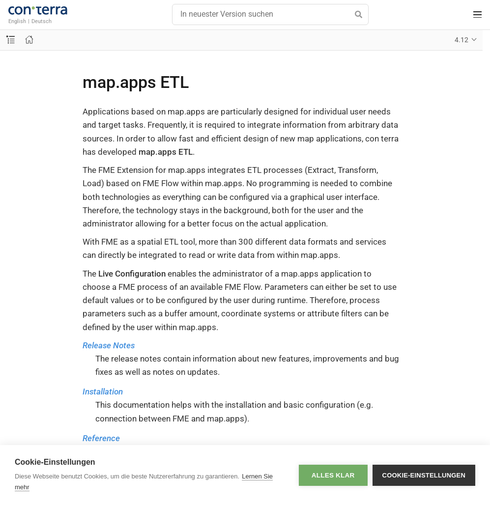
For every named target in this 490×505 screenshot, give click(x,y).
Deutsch (41, 21)
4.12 (461, 40)
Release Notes (109, 345)
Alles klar (333, 475)
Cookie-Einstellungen (423, 475)
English (17, 21)
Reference (101, 438)
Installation (103, 391)
